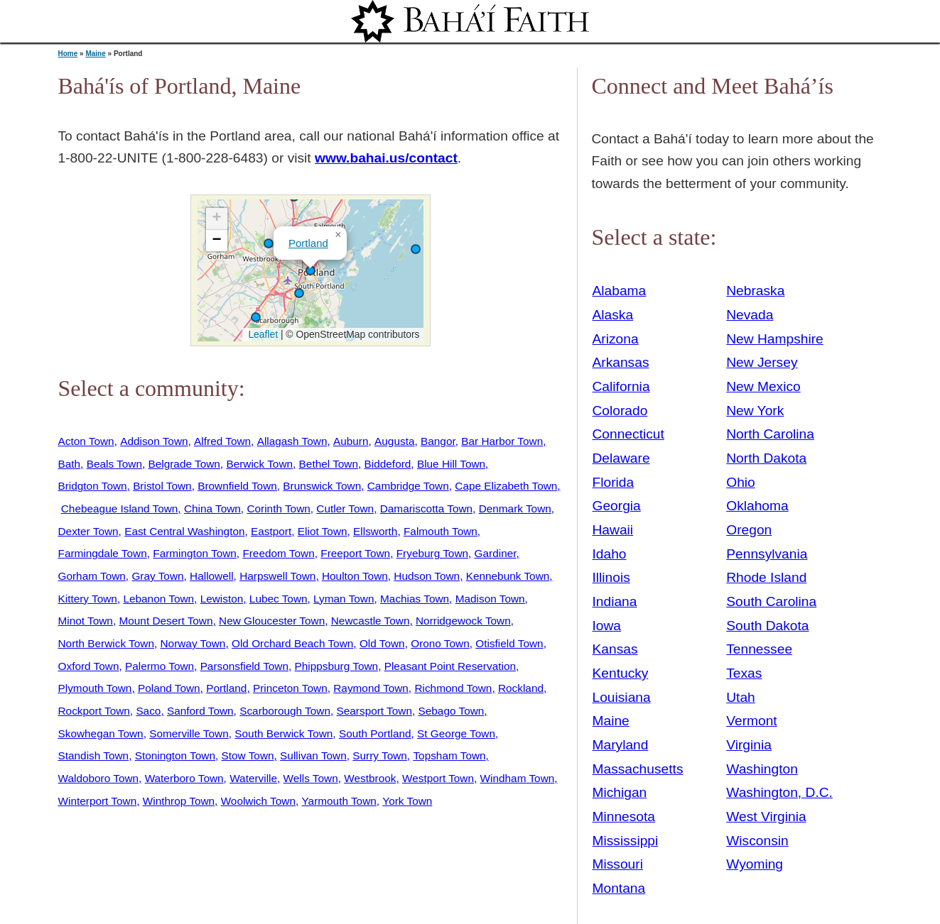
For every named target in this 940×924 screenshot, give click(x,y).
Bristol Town (162, 486)
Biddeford (387, 464)
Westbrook (370, 778)
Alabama (620, 290)
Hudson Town (427, 576)
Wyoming (754, 864)
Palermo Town (159, 666)
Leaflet (262, 334)
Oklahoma (757, 505)
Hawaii (613, 529)
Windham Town (517, 778)
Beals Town (114, 464)
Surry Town (379, 755)
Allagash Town (292, 441)
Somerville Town (189, 733)
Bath (69, 464)
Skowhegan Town (101, 733)
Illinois (611, 577)
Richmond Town (453, 688)
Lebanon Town (158, 599)
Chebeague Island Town (119, 508)
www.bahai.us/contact (386, 157)
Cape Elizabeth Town (506, 486)
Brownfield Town (237, 486)
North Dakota (766, 458)
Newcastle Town (370, 621)
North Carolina (770, 434)
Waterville (253, 778)
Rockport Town (94, 711)
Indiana (615, 601)
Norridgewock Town (463, 621)
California (621, 386)
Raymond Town (371, 688)
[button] (416, 249)
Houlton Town (355, 576)
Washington (762, 768)
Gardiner (496, 553)
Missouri (618, 864)
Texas (744, 673)
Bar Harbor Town (502, 441)
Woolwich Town (258, 801)
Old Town (382, 643)
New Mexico (763, 386)
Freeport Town (355, 553)
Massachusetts (638, 768)
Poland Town (169, 688)
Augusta (394, 441)
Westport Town (438, 778)
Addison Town (154, 441)
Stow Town (248, 755)
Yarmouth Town (339, 801)
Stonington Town (175, 755)
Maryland (621, 744)
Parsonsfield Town (244, 666)
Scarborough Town (284, 711)
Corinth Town (278, 508)
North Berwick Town (106, 643)
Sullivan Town (313, 755)
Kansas (615, 649)
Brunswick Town (322, 486)
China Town (212, 508)
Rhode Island (766, 577)
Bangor (438, 441)
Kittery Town (87, 599)
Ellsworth (375, 531)
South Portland (375, 733)
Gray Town (157, 576)
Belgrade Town (184, 464)
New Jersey (761, 362)
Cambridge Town (408, 486)
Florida (613, 482)
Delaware (621, 458)
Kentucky (621, 673)
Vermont (751, 720)
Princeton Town (290, 688)
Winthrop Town (179, 801)
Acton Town (86, 441)
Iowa (607, 625)
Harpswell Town (277, 576)
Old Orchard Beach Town (292, 643)
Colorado (620, 410)
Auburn (351, 441)
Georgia (617, 505)
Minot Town (85, 621)
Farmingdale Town (102, 553)
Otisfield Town (509, 643)
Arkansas (621, 362)
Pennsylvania (766, 553)
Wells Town (310, 778)
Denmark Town (515, 508)
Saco (148, 711)
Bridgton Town (92, 486)
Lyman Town (343, 599)
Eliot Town (322, 531)
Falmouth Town (440, 531)
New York (755, 410)
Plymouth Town (95, 688)
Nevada (749, 314)
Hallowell (211, 576)
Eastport (271, 531)
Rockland (521, 688)
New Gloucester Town (272, 621)
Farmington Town (195, 553)
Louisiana (622, 697)
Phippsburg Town (337, 666)
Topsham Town (449, 755)
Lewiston (222, 599)
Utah (740, 697)
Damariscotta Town (426, 508)
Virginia (749, 744)
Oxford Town (88, 666)
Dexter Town (88, 531)
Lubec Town (278, 599)
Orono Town (440, 643)
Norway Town (193, 643)
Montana (619, 888)
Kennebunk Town (508, 576)
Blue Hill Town (451, 464)
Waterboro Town (184, 778)
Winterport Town (97, 801)
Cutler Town (345, 508)
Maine (95, 53)
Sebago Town (451, 711)
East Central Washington (184, 531)
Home (68, 53)
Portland (308, 243)
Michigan (620, 792)
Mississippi (626, 840)
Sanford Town (200, 711)
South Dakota (767, 625)
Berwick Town (259, 464)
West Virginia (766, 816)
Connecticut (628, 434)
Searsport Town (374, 711)
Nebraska (755, 290)
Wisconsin (757, 840)
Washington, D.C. (779, 792)
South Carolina (771, 601)
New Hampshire (774, 338)
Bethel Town (328, 464)
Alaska (613, 314)
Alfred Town (222, 441)
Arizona (616, 338)
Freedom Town (278, 553)
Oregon (749, 529)
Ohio (740, 482)
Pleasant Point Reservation (450, 666)
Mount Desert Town (165, 621)
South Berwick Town (283, 733)
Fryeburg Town (432, 553)
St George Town (456, 733)
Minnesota (624, 816)
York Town (407, 801)
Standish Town (93, 755)
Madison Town (490, 599)
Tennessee (759, 649)
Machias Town (414, 599)
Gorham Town (92, 576)
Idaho (610, 553)
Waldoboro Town (98, 778)
